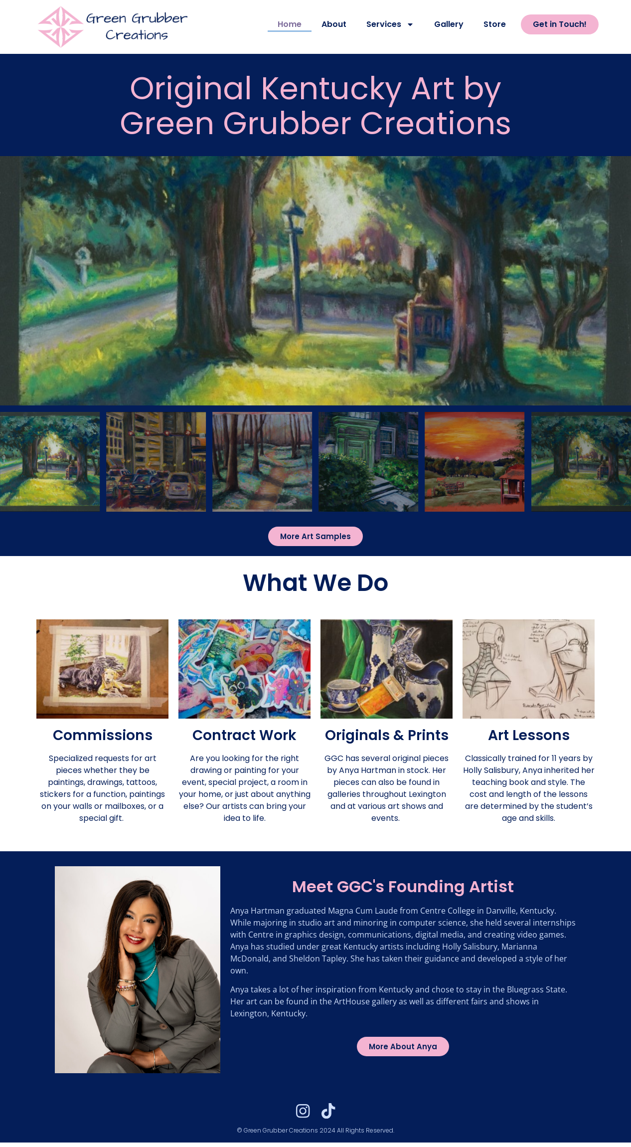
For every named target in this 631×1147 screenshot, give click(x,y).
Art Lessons (529, 735)
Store (494, 24)
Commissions (103, 735)
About (333, 24)
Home (290, 24)
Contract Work (244, 735)
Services (390, 24)
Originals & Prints (387, 735)
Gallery (449, 24)
